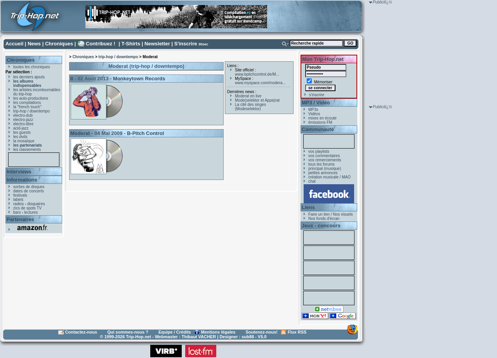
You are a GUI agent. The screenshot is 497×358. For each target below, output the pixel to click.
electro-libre (23, 124)
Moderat (80, 133)
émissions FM (320, 122)
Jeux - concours (321, 225)
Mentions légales (218, 332)
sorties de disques (29, 187)
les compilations (27, 102)
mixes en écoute (322, 118)
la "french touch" (27, 107)
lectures (31, 212)
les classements (27, 149)
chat (312, 181)
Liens (308, 207)
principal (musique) (324, 168)
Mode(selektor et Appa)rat (257, 100)
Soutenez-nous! (262, 332)
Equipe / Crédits (174, 332)
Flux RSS (297, 332)
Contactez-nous (81, 332)
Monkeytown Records (139, 78)
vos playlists (318, 151)
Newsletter (157, 44)
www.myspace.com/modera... (260, 83)
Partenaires (20, 219)
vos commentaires (324, 156)
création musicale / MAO (329, 177)
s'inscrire (316, 95)
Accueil (14, 44)
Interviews (19, 172)
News (34, 44)
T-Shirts (131, 44)
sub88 (248, 336)
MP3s (313, 109)
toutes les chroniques (31, 67)
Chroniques (59, 44)
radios (18, 204)
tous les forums (321, 164)
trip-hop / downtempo (31, 111)
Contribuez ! (100, 44)
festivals (20, 195)
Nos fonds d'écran (323, 218)
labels (18, 199)
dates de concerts (28, 191)
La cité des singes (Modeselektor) (250, 106)
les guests (22, 132)
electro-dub (23, 115)
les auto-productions (30, 98)
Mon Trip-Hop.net (323, 59)
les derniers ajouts (29, 77)
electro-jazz (23, 120)
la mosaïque (23, 141)
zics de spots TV (27, 208)
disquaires (36, 204)
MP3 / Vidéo (316, 102)
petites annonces (323, 173)
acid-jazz (20, 128)
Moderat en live (248, 96)
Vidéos (314, 114)
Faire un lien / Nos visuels (330, 214)
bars (17, 212)
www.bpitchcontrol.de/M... (257, 74)
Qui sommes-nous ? (127, 332)
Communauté (318, 129)
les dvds (20, 137)
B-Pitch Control (145, 133)
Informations (22, 180)
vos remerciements (324, 160)
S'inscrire (185, 44)
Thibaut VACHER (199, 336)
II (71, 78)
